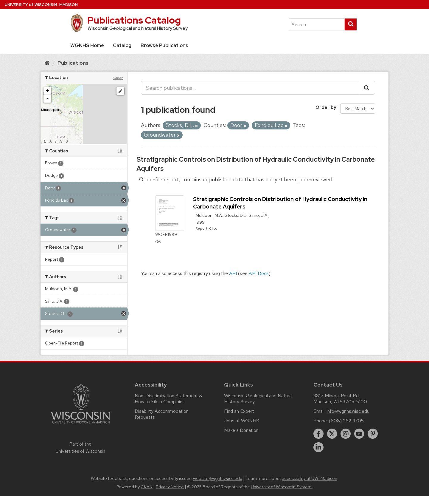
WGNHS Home (87, 45)
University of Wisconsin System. (282, 487)
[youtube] (359, 434)
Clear (118, 77)
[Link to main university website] (80, 424)
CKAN (147, 487)
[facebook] (318, 434)
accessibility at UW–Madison (309, 478)
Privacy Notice (170, 487)
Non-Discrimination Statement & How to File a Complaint (168, 399)
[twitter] (332, 434)
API (233, 273)
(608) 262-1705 (346, 421)
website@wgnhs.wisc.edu (217, 478)
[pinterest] (373, 434)
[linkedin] (318, 447)
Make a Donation (241, 430)
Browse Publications (164, 45)
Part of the (80, 447)
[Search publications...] (250, 88)
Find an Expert (239, 411)
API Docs (259, 273)
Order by (325, 107)
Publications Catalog (134, 20)
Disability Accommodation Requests (162, 414)
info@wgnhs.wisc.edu (348, 411)
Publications (72, 62)
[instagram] (346, 434)
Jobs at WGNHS (241, 421)
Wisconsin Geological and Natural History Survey (258, 399)
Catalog (122, 45)
